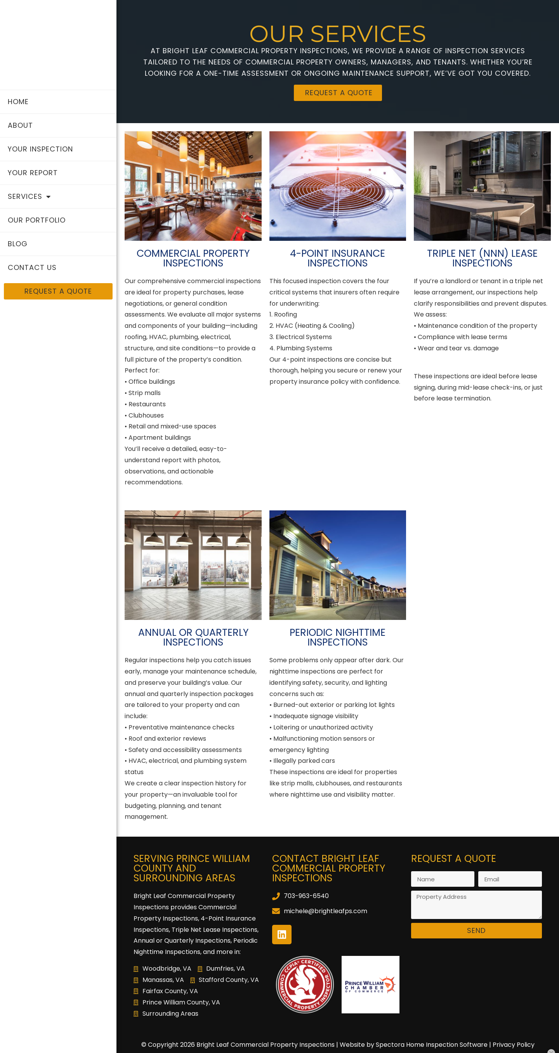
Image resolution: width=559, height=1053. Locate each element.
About (20, 125)
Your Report (33, 173)
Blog (18, 244)
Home (18, 101)
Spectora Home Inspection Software (432, 1044)
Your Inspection (40, 149)
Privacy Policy (514, 1044)
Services (29, 196)
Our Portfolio (37, 220)
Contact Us (32, 267)
